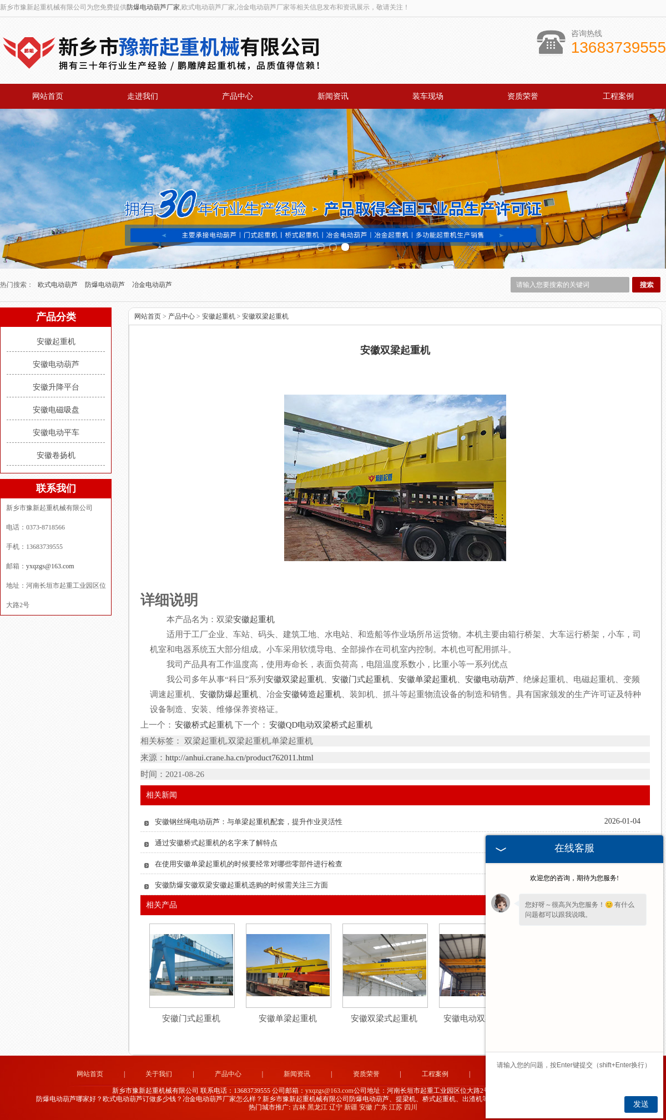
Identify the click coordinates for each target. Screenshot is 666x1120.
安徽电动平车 (56, 432)
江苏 (395, 1107)
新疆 (350, 1107)
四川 (410, 1107)
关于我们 (158, 1074)
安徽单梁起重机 (288, 1018)
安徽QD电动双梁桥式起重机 (320, 724)
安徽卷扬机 (56, 455)
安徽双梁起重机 (265, 316)
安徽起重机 (56, 341)
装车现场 (427, 96)
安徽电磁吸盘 (56, 410)
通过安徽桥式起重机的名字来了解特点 (216, 843)
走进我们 (142, 96)
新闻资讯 (333, 96)
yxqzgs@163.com (50, 566)
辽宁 (335, 1107)
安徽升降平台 (56, 387)
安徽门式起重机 (191, 1018)
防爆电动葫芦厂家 (153, 7)
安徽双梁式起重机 (384, 1018)
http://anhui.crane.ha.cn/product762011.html (239, 757)
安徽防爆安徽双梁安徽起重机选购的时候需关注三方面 (241, 885)
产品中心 (237, 96)
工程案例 (618, 96)
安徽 (365, 1107)
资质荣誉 (522, 96)
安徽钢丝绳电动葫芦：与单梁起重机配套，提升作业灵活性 (248, 822)
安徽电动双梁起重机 (480, 1018)
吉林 (299, 1107)
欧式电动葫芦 (58, 285)
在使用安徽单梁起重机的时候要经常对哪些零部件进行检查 (248, 864)
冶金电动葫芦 (152, 285)
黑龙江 (317, 1107)
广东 (380, 1107)
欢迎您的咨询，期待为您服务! (574, 878)
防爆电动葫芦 (106, 285)
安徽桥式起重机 (204, 724)
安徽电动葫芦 (56, 364)
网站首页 (47, 96)
